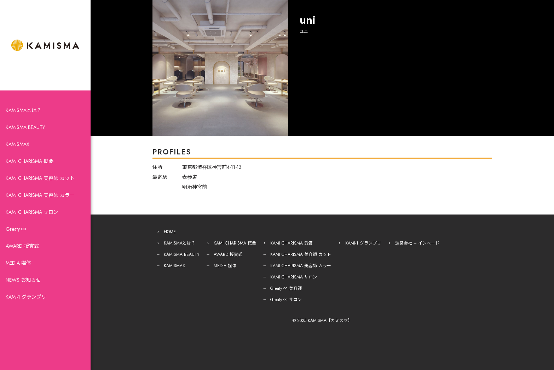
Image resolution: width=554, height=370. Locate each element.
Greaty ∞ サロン (286, 299)
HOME (170, 232)
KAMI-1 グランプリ (26, 296)
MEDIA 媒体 (18, 262)
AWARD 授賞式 (22, 245)
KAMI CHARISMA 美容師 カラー (40, 195)
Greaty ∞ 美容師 (286, 288)
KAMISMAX (17, 144)
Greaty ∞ (16, 229)
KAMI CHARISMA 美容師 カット (40, 178)
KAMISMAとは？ (23, 110)
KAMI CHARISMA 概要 (29, 161)
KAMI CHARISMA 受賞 (291, 243)
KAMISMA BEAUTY (25, 127)
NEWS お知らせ (23, 279)
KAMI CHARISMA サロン (32, 212)
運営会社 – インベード (417, 243)
